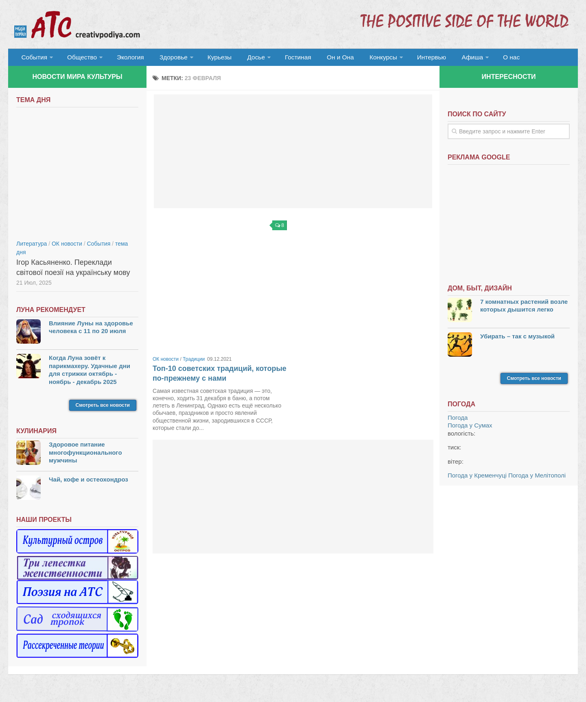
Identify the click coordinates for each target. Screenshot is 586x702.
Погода (458, 420)
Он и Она (322, 58)
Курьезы (210, 58)
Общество (79, 58)
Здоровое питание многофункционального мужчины (85, 455)
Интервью (409, 58)
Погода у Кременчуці (477, 478)
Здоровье (165, 58)
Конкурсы (362, 58)
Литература (31, 247)
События (33, 58)
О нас (483, 58)
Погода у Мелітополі (537, 478)
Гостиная (283, 58)
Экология (126, 58)
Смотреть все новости (103, 408)
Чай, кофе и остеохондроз (88, 482)
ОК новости (166, 362)
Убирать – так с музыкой (517, 339)
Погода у (470, 428)
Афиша (446, 58)
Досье (243, 58)
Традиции (194, 362)
